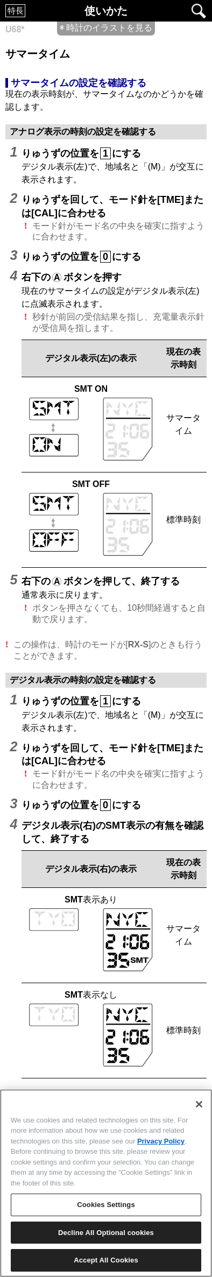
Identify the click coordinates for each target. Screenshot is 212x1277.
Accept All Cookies (106, 1260)
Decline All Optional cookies (106, 1233)
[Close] (199, 1104)
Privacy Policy (161, 1141)
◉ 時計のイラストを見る (106, 27)
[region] (106, 1183)
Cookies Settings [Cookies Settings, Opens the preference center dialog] (106, 1205)
